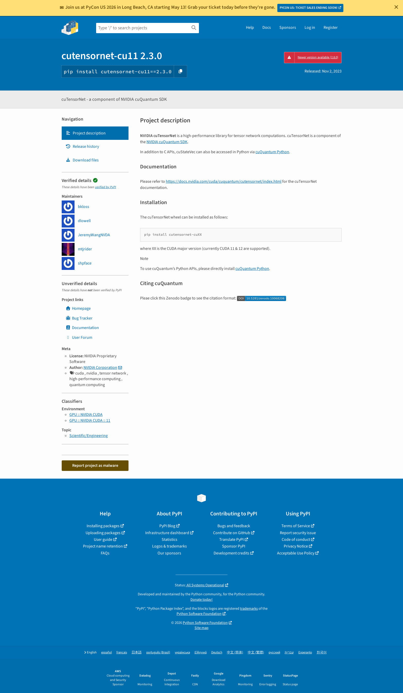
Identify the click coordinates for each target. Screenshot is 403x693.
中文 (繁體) (256, 652)
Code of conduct (296, 539)
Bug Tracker (79, 318)
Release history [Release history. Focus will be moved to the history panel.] (82, 146)
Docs (266, 27)
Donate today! (201, 599)
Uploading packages (103, 533)
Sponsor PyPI (233, 546)
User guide (103, 539)
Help (250, 27)
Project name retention (103, 546)
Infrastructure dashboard (167, 533)
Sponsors (287, 27)
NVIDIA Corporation (100, 367)
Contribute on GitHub (231, 533)
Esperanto (305, 652)
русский (274, 652)
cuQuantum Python (272, 152)
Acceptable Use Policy (295, 553)
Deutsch (216, 652)
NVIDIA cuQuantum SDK (166, 142)
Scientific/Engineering (88, 436)
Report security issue (298, 533)
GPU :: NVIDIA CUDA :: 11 (89, 420)
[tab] (95, 133)
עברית (289, 652)
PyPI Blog (167, 526)
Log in (310, 27)
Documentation (82, 328)
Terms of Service (295, 526)
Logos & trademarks (169, 546)
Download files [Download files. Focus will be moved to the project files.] (82, 160)
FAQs (105, 553)
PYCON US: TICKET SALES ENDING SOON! (308, 7)
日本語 (137, 652)
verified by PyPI (105, 187)
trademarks (249, 608)
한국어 (322, 652)
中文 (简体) (235, 652)
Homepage (78, 308)
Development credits (231, 553)
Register (331, 27)
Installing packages (103, 526)
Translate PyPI (231, 539)
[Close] (396, 7)
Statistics (169, 539)
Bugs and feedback (233, 526)
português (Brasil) (158, 652)
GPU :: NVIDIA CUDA (86, 414)
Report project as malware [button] (95, 465)
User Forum (79, 337)
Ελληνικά (201, 652)
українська (182, 652)
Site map (201, 628)
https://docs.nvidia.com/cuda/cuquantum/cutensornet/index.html (223, 181)
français (121, 652)
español (106, 652)
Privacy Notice (296, 546)
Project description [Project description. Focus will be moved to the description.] (86, 133)
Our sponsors (169, 553)
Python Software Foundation (199, 613)
